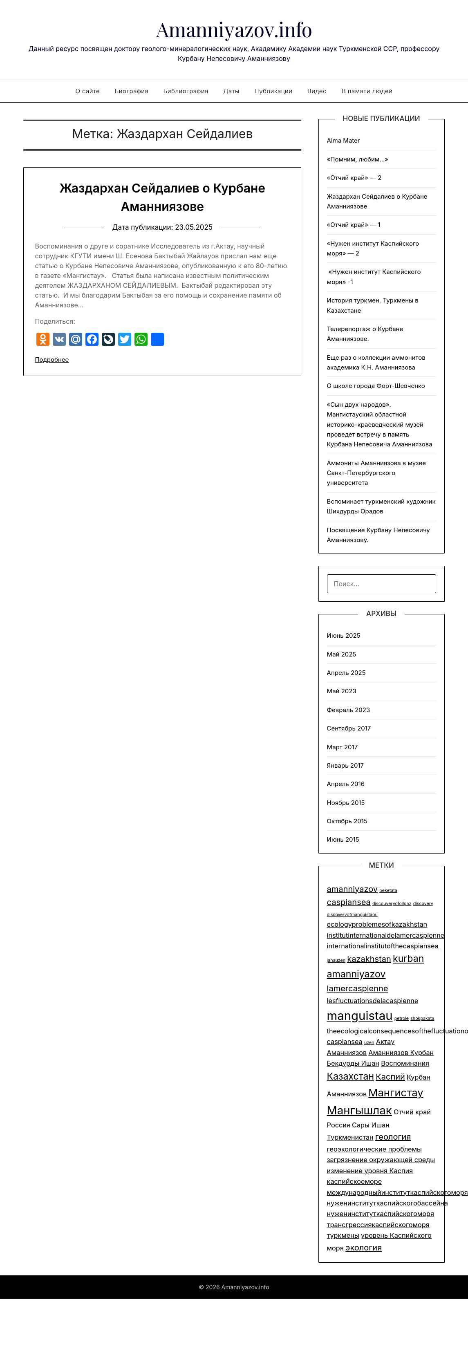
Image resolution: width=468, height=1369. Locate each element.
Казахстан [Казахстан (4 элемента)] (350, 1076)
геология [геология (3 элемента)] (393, 1137)
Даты (231, 91)
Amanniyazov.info (234, 29)
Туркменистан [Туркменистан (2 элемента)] (350, 1137)
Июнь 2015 (343, 839)
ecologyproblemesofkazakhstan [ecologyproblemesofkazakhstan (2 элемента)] (377, 924)
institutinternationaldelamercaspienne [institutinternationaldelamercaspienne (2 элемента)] (386, 935)
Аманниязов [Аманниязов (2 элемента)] (347, 1053)
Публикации (274, 91)
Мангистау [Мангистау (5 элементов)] (395, 1092)
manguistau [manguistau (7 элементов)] (360, 1015)
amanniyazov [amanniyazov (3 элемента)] (352, 889)
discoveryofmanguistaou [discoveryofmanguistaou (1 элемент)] (352, 914)
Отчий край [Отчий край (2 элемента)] (412, 1112)
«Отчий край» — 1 (354, 225)
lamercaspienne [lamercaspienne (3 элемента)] (357, 988)
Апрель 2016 (346, 784)
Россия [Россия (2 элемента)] (338, 1125)
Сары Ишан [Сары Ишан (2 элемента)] (371, 1125)
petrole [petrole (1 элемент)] (401, 1018)
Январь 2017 (345, 765)
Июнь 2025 (344, 635)
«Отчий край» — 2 (354, 177)
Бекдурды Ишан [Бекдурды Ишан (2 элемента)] (353, 1063)
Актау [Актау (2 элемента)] (385, 1041)
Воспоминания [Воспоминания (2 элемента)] (405, 1063)
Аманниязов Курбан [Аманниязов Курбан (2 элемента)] (401, 1053)
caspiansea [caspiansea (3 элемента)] (349, 902)
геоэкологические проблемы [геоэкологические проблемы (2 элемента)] (374, 1149)
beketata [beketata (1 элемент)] (388, 890)
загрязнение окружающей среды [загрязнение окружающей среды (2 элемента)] (381, 1160)
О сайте (87, 91)
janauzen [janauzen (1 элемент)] (336, 960)
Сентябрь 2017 (349, 728)
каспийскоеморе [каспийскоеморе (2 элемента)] (354, 1181)
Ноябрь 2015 (346, 803)
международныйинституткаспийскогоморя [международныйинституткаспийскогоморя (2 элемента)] (397, 1192)
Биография (132, 91)
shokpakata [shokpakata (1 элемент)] (422, 1018)
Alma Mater (343, 140)
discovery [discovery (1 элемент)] (423, 903)
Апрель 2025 (346, 673)
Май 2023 (341, 691)
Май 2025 (341, 654)
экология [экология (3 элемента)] (363, 1247)
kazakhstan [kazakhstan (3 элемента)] (369, 959)
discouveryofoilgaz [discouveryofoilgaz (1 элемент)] (391, 903)
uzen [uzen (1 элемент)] (369, 1042)
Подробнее (52, 359)
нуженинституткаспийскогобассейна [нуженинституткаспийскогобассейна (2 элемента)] (387, 1203)
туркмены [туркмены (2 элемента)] (343, 1235)
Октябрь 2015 (347, 821)
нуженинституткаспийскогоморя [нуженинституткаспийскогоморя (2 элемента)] (380, 1214)
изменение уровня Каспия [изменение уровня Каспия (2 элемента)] (370, 1171)
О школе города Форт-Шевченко (376, 386)
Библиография (185, 91)
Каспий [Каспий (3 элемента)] (390, 1077)
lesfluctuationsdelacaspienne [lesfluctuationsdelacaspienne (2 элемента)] (373, 1001)
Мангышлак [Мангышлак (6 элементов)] (359, 1110)
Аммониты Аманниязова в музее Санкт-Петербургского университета (376, 473)
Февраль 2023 (348, 710)
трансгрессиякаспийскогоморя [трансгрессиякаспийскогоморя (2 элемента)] (378, 1225)
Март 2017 (342, 747)
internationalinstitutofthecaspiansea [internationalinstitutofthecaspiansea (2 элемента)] (383, 946)
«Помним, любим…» (358, 159)
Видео (317, 91)
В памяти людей (367, 91)
